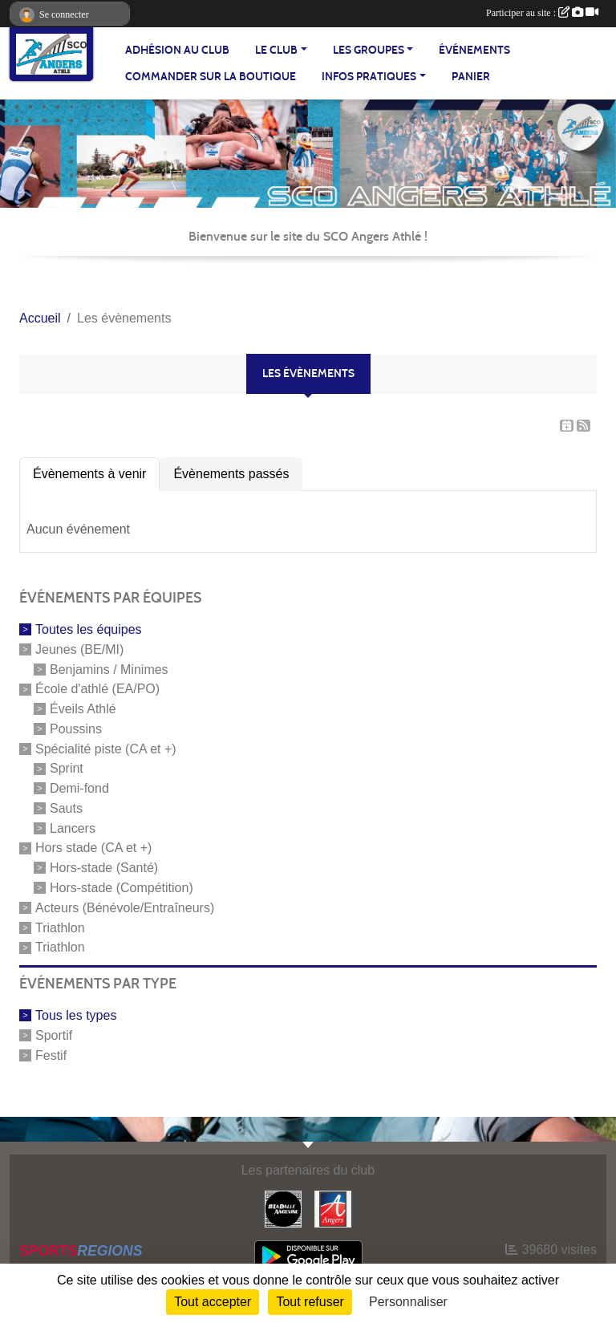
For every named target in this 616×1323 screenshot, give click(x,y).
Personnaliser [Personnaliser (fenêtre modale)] (408, 1302)
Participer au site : (542, 12)
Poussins (76, 729)
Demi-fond (79, 788)
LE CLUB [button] (276, 50)
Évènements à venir (89, 474)
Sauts (66, 808)
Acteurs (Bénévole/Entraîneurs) (124, 908)
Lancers (72, 827)
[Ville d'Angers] (332, 1208)
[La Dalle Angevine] (283, 1208)
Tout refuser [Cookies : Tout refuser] (309, 1302)
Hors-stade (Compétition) (121, 888)
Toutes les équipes (88, 629)
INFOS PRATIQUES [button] (369, 76)
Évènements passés (231, 474)
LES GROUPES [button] (368, 50)
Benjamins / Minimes (109, 669)
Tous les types (75, 1015)
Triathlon (60, 927)
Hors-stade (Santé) (104, 868)
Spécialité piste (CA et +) (105, 748)
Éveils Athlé (83, 709)
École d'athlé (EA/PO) (97, 689)
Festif (51, 1054)
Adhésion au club (177, 50)
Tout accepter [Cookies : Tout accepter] (212, 1302)
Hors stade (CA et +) (93, 847)
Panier (471, 76)
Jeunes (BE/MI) (79, 649)
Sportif (53, 1035)
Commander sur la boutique (210, 76)
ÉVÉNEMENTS (474, 50)
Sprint (66, 768)
